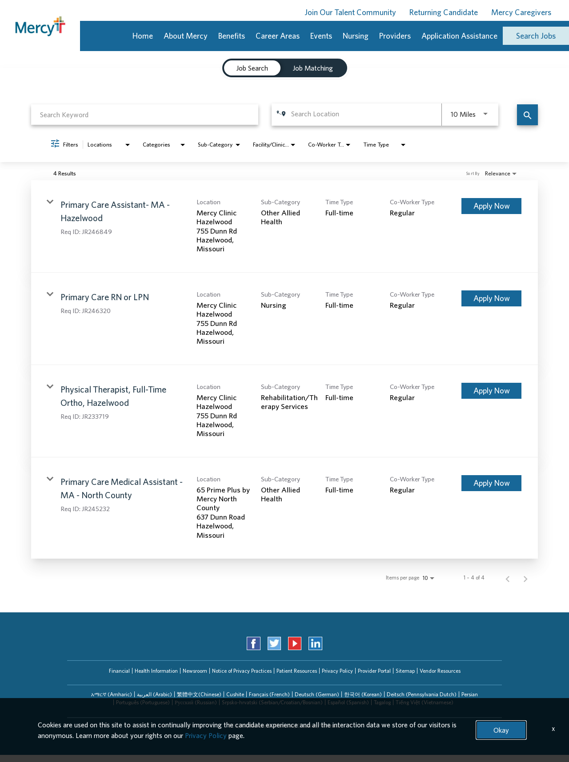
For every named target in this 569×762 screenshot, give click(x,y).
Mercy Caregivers (521, 12)
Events (321, 35)
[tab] (111, 694)
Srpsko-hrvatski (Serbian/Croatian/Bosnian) (272, 702)
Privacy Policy (337, 671)
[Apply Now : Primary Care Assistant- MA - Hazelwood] (491, 206)
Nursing (356, 35)
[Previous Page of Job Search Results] (508, 578)
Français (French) (269, 694)
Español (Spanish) (348, 702)
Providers (395, 35)
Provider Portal (374, 671)
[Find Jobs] (527, 114)
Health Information (156, 671)
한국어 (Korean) (363, 694)
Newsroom (195, 671)
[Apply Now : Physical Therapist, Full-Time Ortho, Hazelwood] (491, 391)
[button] (111, 694)
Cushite (235, 694)
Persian (469, 694)
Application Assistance (459, 35)
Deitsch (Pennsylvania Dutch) (422, 694)
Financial (119, 671)
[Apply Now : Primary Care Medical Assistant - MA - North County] (491, 483)
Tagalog (382, 702)
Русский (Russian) (196, 702)
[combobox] (144, 114)
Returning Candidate (443, 12)
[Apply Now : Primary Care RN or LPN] (491, 298)
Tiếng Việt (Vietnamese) (424, 702)
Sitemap (405, 671)
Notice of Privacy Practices (242, 671)
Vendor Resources (440, 671)
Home (142, 35)
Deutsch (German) (317, 694)
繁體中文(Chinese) (199, 694)
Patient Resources (296, 671)
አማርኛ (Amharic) (111, 694)
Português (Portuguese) (143, 702)
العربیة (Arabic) (154, 694)
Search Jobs (536, 35)
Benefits (231, 35)
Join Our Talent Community (350, 12)
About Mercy (186, 35)
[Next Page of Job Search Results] (525, 578)
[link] (284, 226)
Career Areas (278, 35)
